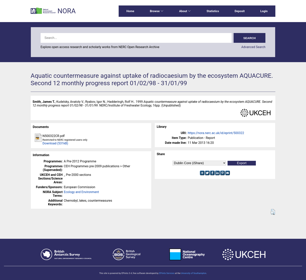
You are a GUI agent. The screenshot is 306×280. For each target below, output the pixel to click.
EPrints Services (166, 273)
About (185, 11)
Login (264, 11)
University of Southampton (193, 273)
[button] (272, 212)
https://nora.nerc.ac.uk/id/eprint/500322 (216, 133)
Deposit (240, 11)
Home (130, 11)
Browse (157, 11)
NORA (66, 11)
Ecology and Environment (81, 192)
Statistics (212, 11)
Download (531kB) (55, 143)
